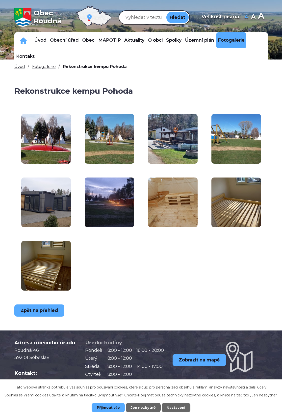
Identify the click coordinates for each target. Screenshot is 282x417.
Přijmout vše (106, 407)
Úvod (40, 40)
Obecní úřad (64, 40)
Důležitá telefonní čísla (23, 40)
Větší (261, 17)
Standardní (253, 17)
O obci (155, 40)
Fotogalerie (231, 40)
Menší (246, 17)
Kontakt (25, 56)
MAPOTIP (109, 40)
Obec (88, 40)
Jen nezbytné (143, 407)
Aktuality (134, 40)
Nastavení (178, 407)
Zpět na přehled (40, 310)
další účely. (258, 387)
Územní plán (199, 40)
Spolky (173, 40)
